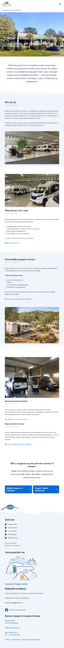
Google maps (15, 628)
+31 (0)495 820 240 (13, 635)
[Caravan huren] (11, 528)
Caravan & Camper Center (16, 584)
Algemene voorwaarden (12, 545)
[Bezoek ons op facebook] (15, 610)
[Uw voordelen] (11, 531)
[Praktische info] (11, 538)
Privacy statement (10, 543)
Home (12, 10)
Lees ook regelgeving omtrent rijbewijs (19, 299)
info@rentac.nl (13, 632)
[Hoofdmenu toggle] (60, 4)
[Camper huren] (11, 524)
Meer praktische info (13, 243)
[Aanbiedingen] (11, 534)
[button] (18, 489)
